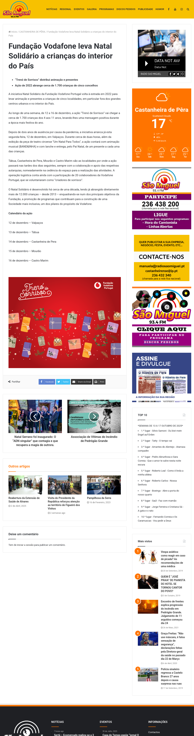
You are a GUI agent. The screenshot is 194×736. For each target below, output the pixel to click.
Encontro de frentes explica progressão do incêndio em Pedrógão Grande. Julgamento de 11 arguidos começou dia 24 (172, 612)
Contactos (154, 732)
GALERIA (92, 9)
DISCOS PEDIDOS (126, 9)
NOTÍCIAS (51, 9)
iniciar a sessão (25, 545)
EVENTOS (79, 9)
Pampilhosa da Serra (99, 498)
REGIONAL (65, 9)
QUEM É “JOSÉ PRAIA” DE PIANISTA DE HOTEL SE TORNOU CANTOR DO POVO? (173, 584)
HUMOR (160, 9)
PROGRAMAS (106, 9)
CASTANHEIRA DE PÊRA (32, 31)
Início (12, 31)
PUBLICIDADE (145, 9)
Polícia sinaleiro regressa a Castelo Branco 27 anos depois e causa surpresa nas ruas (172, 676)
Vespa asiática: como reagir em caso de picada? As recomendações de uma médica (173, 559)
